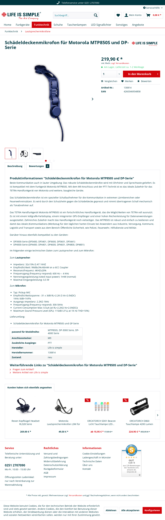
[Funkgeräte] (23, 25)
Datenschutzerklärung (56, 465)
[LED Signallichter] (101, 25)
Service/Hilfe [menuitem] (151, 7)
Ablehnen (111, 510)
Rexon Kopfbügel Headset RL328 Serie (25, 422)
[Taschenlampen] (77, 25)
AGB (46, 472)
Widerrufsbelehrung (55, 461)
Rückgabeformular (54, 468)
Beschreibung (14, 166)
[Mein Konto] (133, 15)
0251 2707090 (15, 465)
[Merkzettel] (118, 15)
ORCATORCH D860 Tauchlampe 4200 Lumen (139, 422)
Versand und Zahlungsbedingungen (56, 455)
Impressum (50, 476)
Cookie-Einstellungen (93, 453)
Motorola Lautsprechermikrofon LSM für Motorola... (63, 422)
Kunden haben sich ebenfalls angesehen (29, 387)
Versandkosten (75, 495)
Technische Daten (92, 461)
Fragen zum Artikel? (22, 369)
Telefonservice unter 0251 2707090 (77, 3)
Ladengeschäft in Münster (96, 457)
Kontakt (86, 468)
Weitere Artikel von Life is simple (29, 372)
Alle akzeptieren (130, 510)
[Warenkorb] (154, 15)
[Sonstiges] (122, 25)
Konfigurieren (152, 510)
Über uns (87, 465)
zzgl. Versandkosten (120, 63)
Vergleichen (109, 81)
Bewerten (144, 81)
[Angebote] (138, 25)
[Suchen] (95, 15)
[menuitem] (76, 15)
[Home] (8, 25)
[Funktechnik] (41, 25)
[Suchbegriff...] (76, 15)
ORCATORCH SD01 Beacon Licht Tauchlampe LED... (101, 422)
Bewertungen (39, 166)
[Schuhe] (58, 25)
